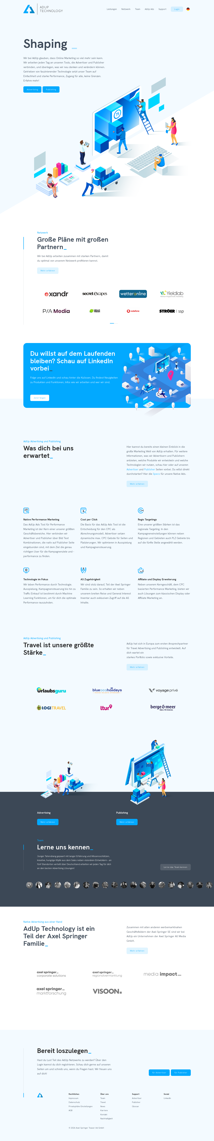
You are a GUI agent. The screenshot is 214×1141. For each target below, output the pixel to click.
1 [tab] (112, 323)
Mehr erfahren (48, 270)
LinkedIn (167, 1098)
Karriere (104, 1110)
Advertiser (132, 469)
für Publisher (180, 1072)
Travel (103, 1102)
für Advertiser (159, 1072)
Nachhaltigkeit (106, 1118)
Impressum (73, 1098)
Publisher (149, 469)
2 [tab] (116, 323)
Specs (156, 473)
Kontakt (103, 1114)
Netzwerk (125, 9)
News (102, 1106)
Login (177, 9)
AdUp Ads (149, 9)
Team (137, 9)
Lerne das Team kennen (175, 867)
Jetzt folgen (40, 398)
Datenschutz (74, 1102)
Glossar (135, 1106)
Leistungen (112, 9)
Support (162, 9)
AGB (70, 1110)
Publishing (51, 89)
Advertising (32, 89)
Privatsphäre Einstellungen (81, 1106)
